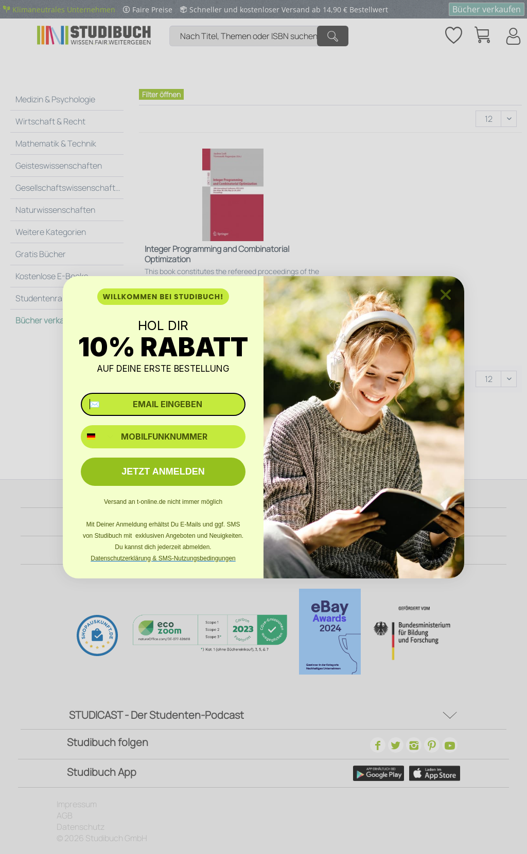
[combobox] (98, 437)
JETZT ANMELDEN (162, 471)
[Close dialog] (445, 294)
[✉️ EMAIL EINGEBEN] (163, 404)
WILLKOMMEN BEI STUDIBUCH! (162, 297)
